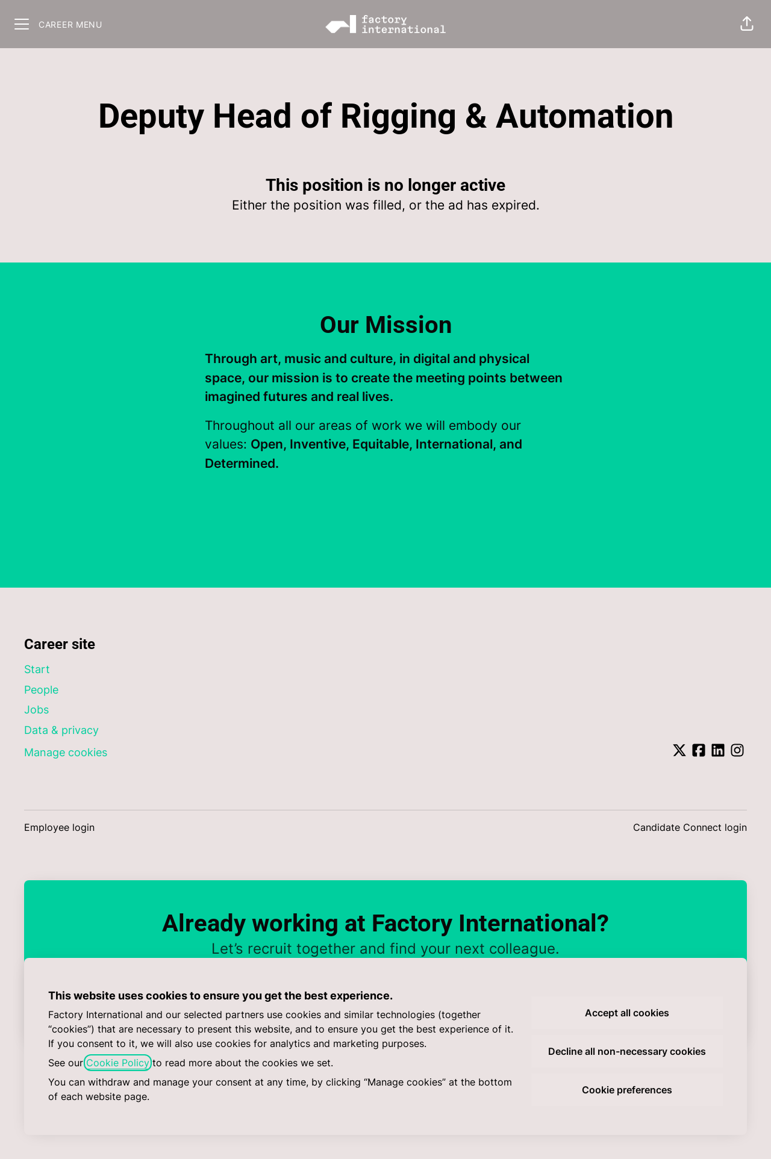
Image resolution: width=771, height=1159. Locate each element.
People (41, 689)
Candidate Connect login (690, 827)
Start (37, 669)
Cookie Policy (117, 1063)
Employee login (59, 827)
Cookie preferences (627, 1090)
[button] (747, 24)
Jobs (36, 709)
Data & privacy (61, 730)
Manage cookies (65, 752)
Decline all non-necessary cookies (627, 1051)
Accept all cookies (627, 1013)
